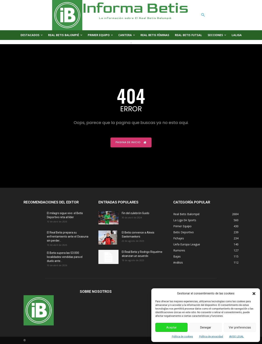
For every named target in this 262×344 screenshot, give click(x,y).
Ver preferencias (240, 327)
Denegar (205, 327)
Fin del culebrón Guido (135, 213)
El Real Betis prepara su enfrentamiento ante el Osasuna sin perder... (67, 236)
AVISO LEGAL (236, 336)
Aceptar (171, 327)
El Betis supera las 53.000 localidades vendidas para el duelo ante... (65, 257)
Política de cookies (182, 336)
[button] (254, 294)
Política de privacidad (211, 336)
